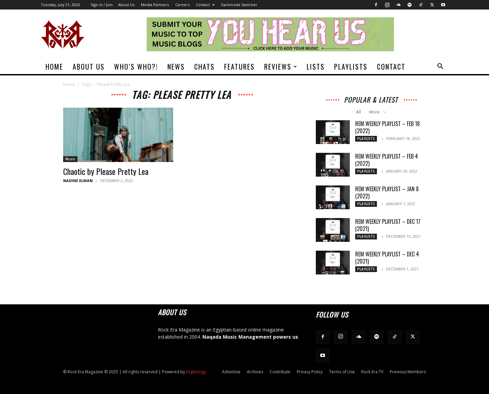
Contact (205, 4)
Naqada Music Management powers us (250, 337)
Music (70, 159)
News (176, 66)
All (358, 111)
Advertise (231, 372)
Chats (204, 66)
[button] (440, 67)
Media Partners (155, 4)
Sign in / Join (102, 4)
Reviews (280, 66)
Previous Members (408, 372)
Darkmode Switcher (239, 4)
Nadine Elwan (78, 180)
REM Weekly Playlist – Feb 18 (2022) (387, 127)
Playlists (350, 66)
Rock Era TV (372, 372)
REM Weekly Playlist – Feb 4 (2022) (386, 159)
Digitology (196, 372)
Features (239, 66)
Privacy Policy (310, 372)
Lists (316, 66)
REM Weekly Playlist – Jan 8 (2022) (387, 192)
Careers (182, 4)
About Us (126, 4)
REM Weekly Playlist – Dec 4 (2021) (387, 257)
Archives (255, 372)
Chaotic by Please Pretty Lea (105, 171)
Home (54, 66)
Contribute (280, 372)
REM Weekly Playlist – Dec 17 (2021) (387, 225)
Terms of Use (342, 372)
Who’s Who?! (136, 66)
